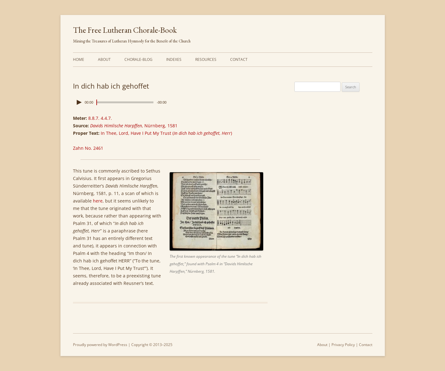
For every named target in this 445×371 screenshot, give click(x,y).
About (104, 59)
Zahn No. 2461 (88, 148)
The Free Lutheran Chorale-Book (125, 30)
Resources (205, 59)
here (98, 201)
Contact (239, 59)
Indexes (173, 59)
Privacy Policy (343, 344)
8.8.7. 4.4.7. (100, 118)
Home (78, 59)
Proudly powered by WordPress (100, 344)
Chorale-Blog (138, 59)
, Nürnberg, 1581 (133, 126)
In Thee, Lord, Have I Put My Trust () (166, 133)
